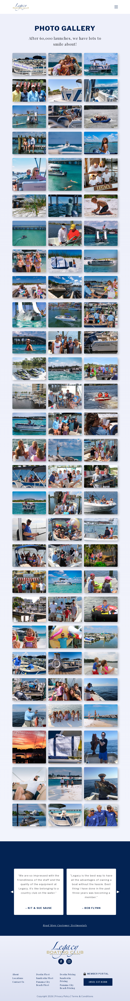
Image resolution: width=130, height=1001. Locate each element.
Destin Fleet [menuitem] (43, 971)
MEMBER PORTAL (97, 970)
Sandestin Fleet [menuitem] (45, 974)
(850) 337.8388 (98, 978)
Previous (11, 888)
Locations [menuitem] (18, 974)
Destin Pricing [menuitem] (68, 971)
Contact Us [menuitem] (18, 979)
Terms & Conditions (82, 993)
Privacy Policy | (63, 993)
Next (118, 888)
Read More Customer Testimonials (65, 922)
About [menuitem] (15, 971)
